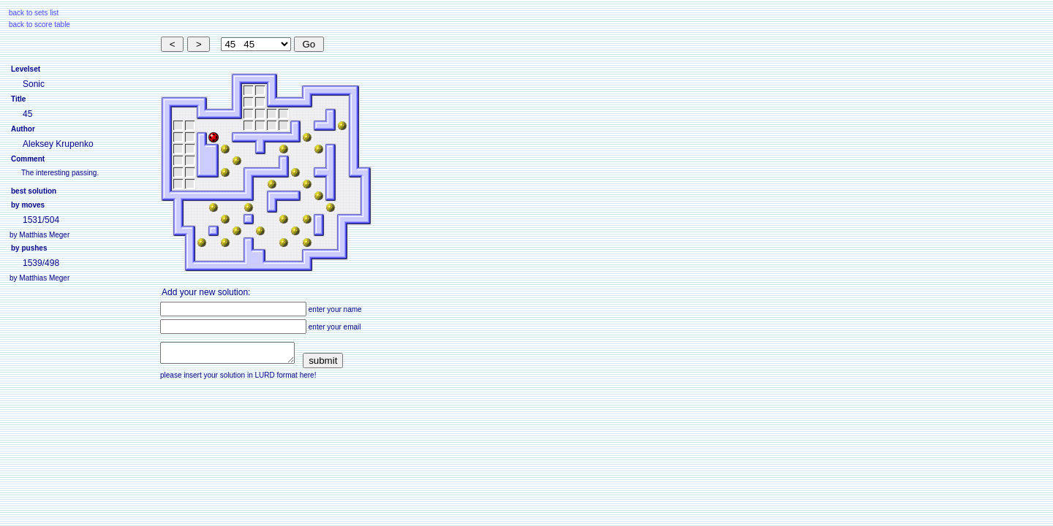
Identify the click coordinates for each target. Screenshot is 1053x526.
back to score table (39, 24)
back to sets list (33, 13)
